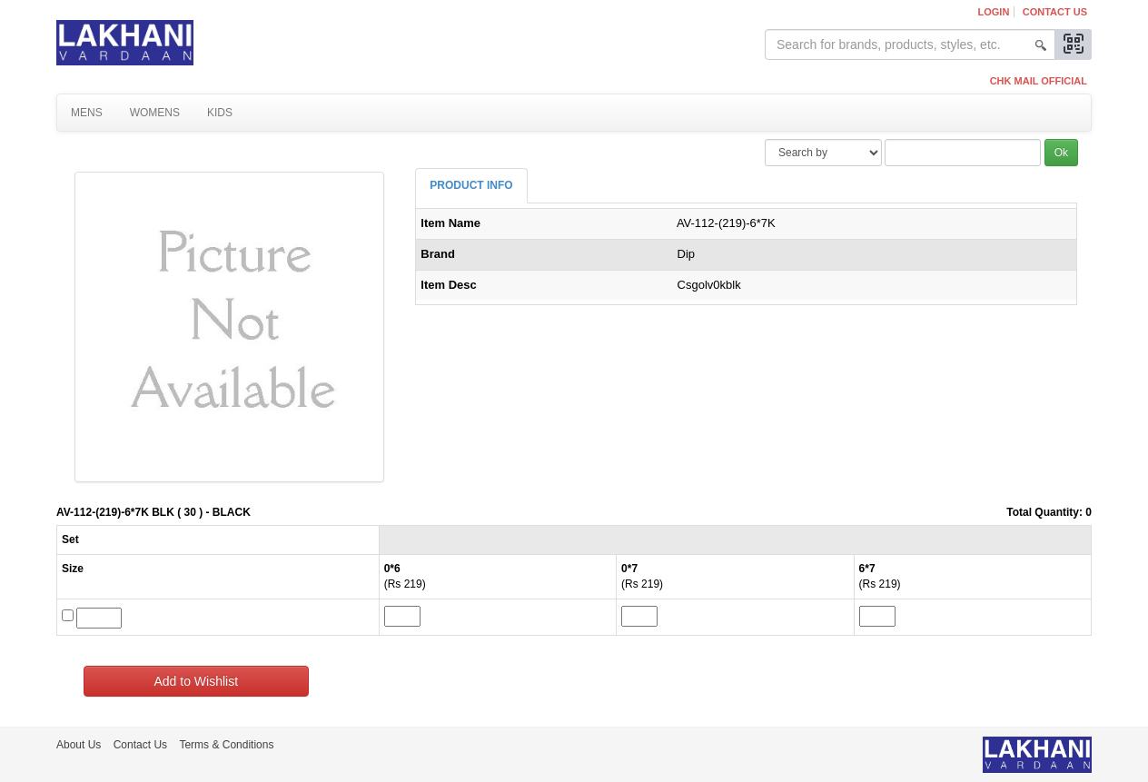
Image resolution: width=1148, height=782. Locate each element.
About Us (78, 744)
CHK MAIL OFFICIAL (1038, 80)
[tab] (471, 185)
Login (994, 11)
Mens (87, 112)
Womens (155, 112)
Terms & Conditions (226, 744)
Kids (220, 112)
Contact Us (1055, 11)
